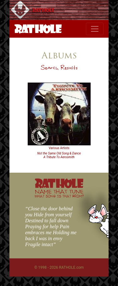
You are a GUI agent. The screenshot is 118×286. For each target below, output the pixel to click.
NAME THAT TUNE (59, 193)
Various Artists (59, 148)
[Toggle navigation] (95, 29)
